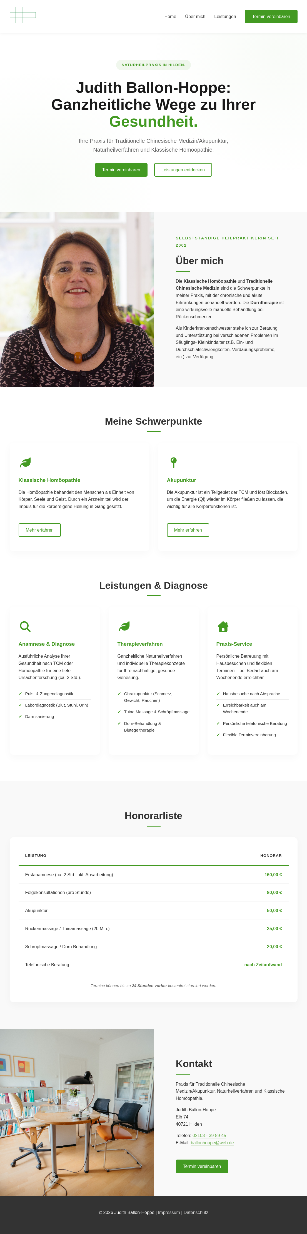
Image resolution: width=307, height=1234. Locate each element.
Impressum (169, 1212)
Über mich (195, 16)
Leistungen (225, 16)
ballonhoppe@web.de (212, 1142)
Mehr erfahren (40, 530)
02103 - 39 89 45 (209, 1135)
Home (170, 16)
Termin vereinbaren (271, 16)
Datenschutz (196, 1212)
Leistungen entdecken (183, 169)
